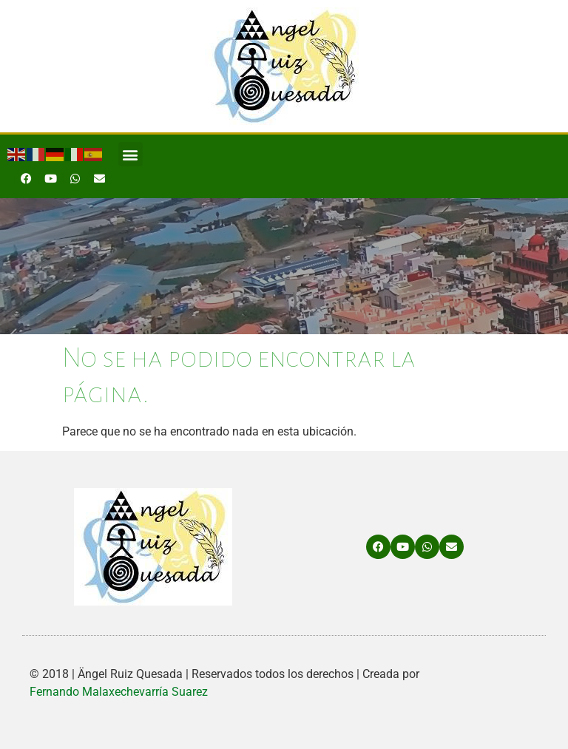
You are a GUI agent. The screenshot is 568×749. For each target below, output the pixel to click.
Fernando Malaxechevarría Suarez (119, 692)
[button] (130, 154)
